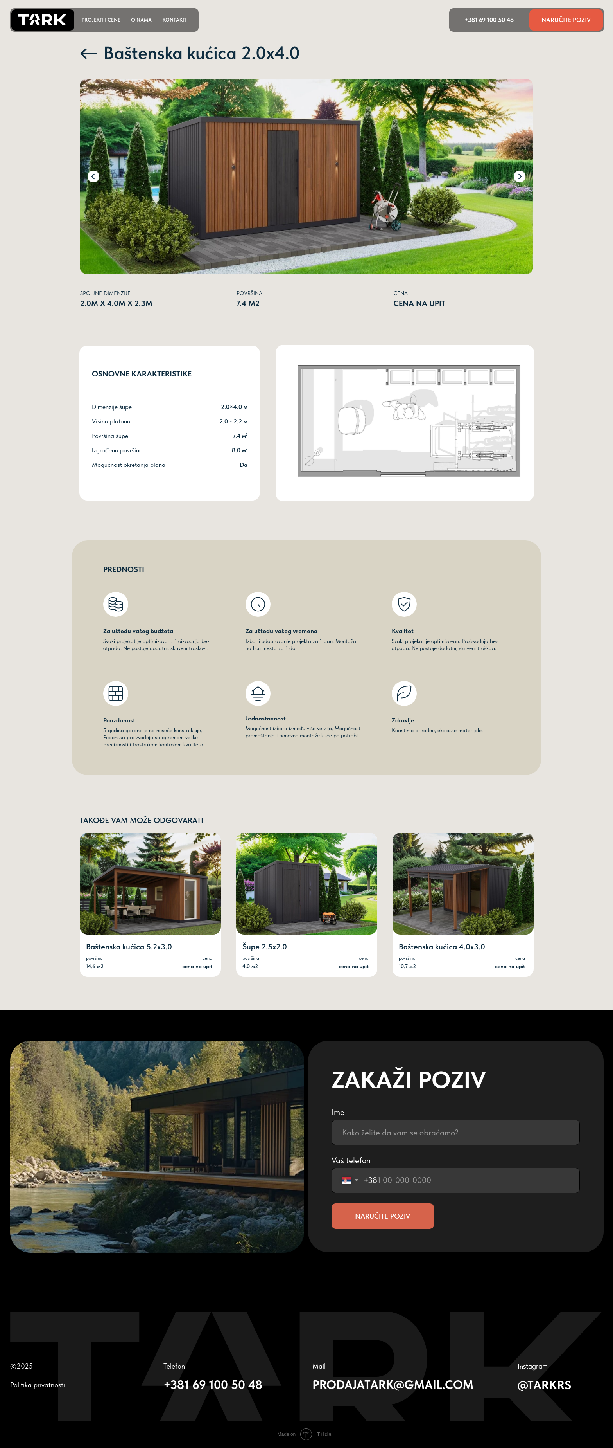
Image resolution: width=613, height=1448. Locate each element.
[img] (306, 884)
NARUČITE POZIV (382, 1216)
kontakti (174, 20)
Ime (338, 1112)
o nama (141, 20)
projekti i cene (101, 20)
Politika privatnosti (37, 1385)
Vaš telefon (351, 1160)
